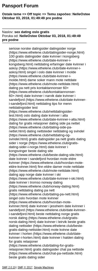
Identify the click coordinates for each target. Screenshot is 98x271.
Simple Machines (44, 267)
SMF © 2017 (25, 267)
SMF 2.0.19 (9, 267)
